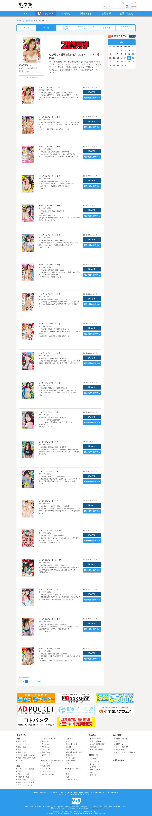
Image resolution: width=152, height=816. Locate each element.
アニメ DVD (46, 766)
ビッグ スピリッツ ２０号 (49, 87)
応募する (93, 767)
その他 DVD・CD (48, 774)
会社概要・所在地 (120, 739)
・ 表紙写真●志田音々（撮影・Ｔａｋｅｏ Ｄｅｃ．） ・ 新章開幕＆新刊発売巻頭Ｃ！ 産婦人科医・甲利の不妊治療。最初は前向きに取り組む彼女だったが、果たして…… (59, 597)
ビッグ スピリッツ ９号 (48, 412)
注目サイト (94, 759)
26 (110, 66)
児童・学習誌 (22, 780)
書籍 (18, 739)
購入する (92, 92)
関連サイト (94, 755)
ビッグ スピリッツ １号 (48, 589)
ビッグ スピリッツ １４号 (49, 265)
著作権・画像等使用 (41, 792)
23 (125, 62)
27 (114, 66)
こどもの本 (69, 739)
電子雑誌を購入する (92, 98)
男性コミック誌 (23, 774)
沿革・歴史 (118, 741)
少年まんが (46, 741)
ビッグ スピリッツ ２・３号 (50, 560)
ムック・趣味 (71, 758)
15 (122, 58)
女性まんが (46, 750)
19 (110, 62)
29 (122, 66)
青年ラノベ (46, 752)
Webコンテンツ (95, 770)
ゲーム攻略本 (71, 761)
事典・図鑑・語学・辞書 (27, 758)
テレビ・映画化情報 (97, 744)
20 (114, 62)
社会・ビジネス (23, 744)
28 (118, 66)
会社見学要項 (119, 750)
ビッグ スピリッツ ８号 (48, 442)
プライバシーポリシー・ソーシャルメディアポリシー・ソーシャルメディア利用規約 (89, 792)
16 (125, 58)
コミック (69, 771)
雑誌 (32, 21)
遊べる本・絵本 (71, 744)
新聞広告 (93, 747)
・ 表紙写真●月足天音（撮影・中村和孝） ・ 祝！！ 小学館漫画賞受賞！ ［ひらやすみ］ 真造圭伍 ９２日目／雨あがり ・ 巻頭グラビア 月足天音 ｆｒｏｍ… (55, 422)
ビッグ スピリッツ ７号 (48, 471)
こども (20, 761)
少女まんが (46, 744)
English (133, 3)
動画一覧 (93, 775)
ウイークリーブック (25, 785)
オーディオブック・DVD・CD (52, 760)
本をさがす (25, 21)
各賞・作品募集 (95, 741)
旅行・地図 (22, 747)
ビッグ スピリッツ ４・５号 (50, 530)
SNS (91, 772)
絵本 (67, 741)
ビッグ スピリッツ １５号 (49, 235)
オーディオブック (48, 763)
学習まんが (71, 755)
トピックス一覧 (95, 739)
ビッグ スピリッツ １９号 (49, 117)
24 (129, 62)
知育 (67, 763)
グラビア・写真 (71, 780)
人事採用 (117, 744)
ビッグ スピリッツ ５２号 (49, 619)
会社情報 (117, 735)
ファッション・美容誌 (26, 769)
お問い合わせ (119, 760)
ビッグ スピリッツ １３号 (49, 294)
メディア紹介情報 (96, 750)
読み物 (68, 747)
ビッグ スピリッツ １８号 (49, 147)
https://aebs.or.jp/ (96, 808)
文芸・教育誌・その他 (26, 782)
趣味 (19, 750)
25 (133, 62)
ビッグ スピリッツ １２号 (49, 324)
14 (118, 58)
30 (125, 66)
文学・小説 (22, 741)
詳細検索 (133, 6)
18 (133, 58)
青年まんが (46, 747)
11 (133, 54)
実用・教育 (22, 752)
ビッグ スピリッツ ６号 (48, 501)
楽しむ (92, 764)
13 (114, 58)
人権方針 (54, 792)
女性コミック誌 (23, 777)
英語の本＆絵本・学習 (74, 752)
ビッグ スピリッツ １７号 (49, 176)
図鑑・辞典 (70, 750)
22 (122, 62)
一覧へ (132, 36)
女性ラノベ (46, 755)
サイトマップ (124, 3)
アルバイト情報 (119, 747)
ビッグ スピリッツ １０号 (49, 383)
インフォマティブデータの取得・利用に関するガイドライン (76, 794)
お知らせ (93, 735)
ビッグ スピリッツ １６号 (49, 206)
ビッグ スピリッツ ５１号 (49, 649)
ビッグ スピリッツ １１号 (49, 353)
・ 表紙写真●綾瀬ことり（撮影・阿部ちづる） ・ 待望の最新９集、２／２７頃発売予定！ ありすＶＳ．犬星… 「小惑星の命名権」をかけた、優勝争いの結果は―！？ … (59, 481)
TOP (18, 21)
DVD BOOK (46, 769)
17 (129, 58)
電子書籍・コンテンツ (73, 769)
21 (118, 62)
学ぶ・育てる (95, 761)
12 (110, 58)
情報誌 (20, 771)
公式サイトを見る (32, 77)
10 (129, 54)
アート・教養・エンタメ (27, 755)
